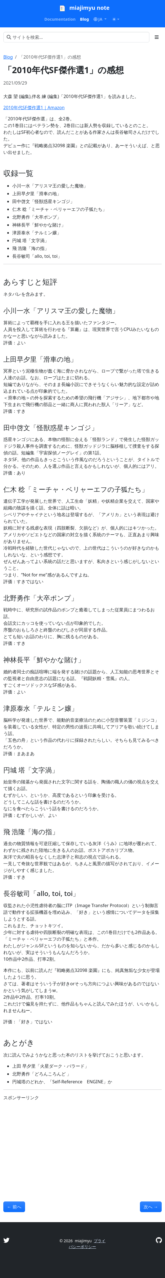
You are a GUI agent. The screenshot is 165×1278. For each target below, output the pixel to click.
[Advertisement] (82, 1144)
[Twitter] (6, 1240)
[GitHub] (159, 1240)
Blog (8, 57)
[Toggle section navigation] (156, 37)
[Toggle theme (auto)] (116, 19)
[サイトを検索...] (76, 37)
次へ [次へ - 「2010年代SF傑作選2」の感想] (151, 1207)
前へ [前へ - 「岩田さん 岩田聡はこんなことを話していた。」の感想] (14, 1207)
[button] (100, 19)
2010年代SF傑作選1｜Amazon (34, 107)
